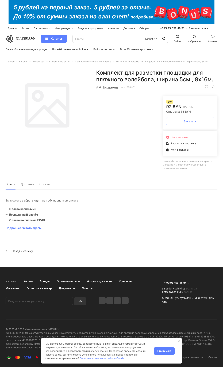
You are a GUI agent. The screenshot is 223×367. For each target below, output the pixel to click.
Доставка (27, 184)
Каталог (11, 281)
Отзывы (44, 184)
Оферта (87, 288)
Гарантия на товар (39, 288)
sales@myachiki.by (173, 288)
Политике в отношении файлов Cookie (102, 358)
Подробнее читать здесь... (24, 228)
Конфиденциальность (190, 357)
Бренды (45, 281)
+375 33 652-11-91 (172, 28)
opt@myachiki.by (172, 291)
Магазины (13, 288)
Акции (28, 281)
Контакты (125, 281)
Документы (67, 288)
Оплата (10, 184)
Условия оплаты (68, 281)
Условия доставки (99, 281)
